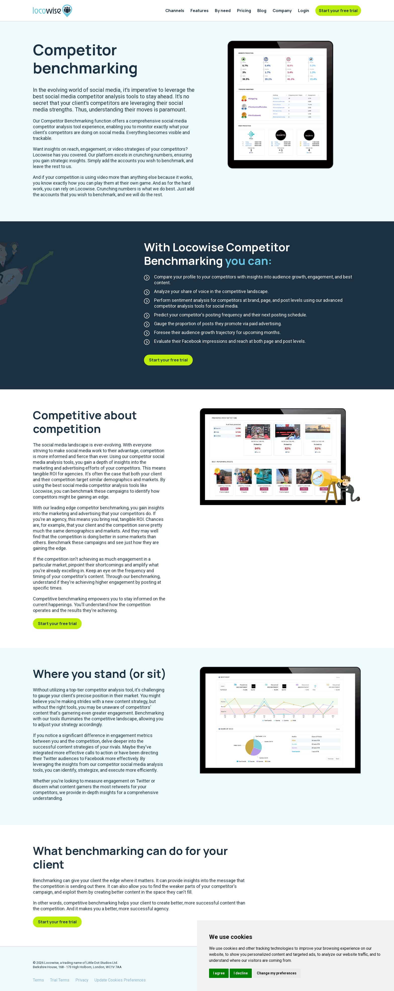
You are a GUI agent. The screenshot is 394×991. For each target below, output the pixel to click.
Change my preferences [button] (277, 973)
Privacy (81, 980)
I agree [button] (219, 973)
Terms (38, 980)
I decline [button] (241, 973)
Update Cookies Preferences (120, 980)
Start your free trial (168, 360)
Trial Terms (59, 980)
